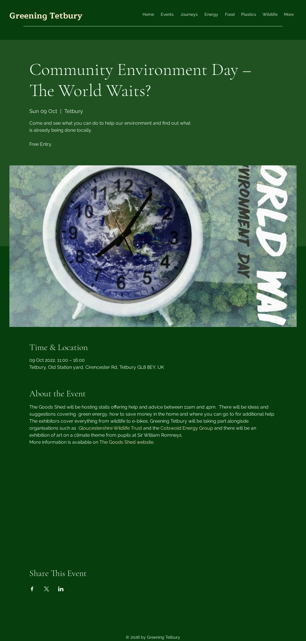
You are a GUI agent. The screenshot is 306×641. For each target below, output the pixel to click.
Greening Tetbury (45, 16)
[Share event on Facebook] (32, 589)
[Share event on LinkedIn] (61, 589)
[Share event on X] (46, 589)
